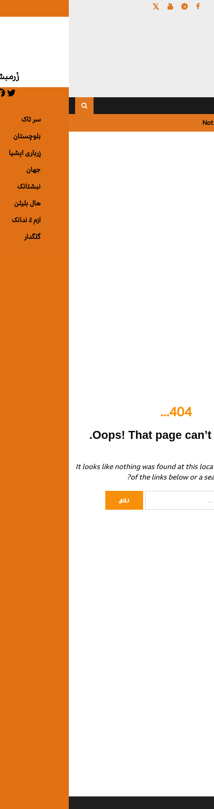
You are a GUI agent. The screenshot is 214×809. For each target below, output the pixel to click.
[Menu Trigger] (192, 17)
